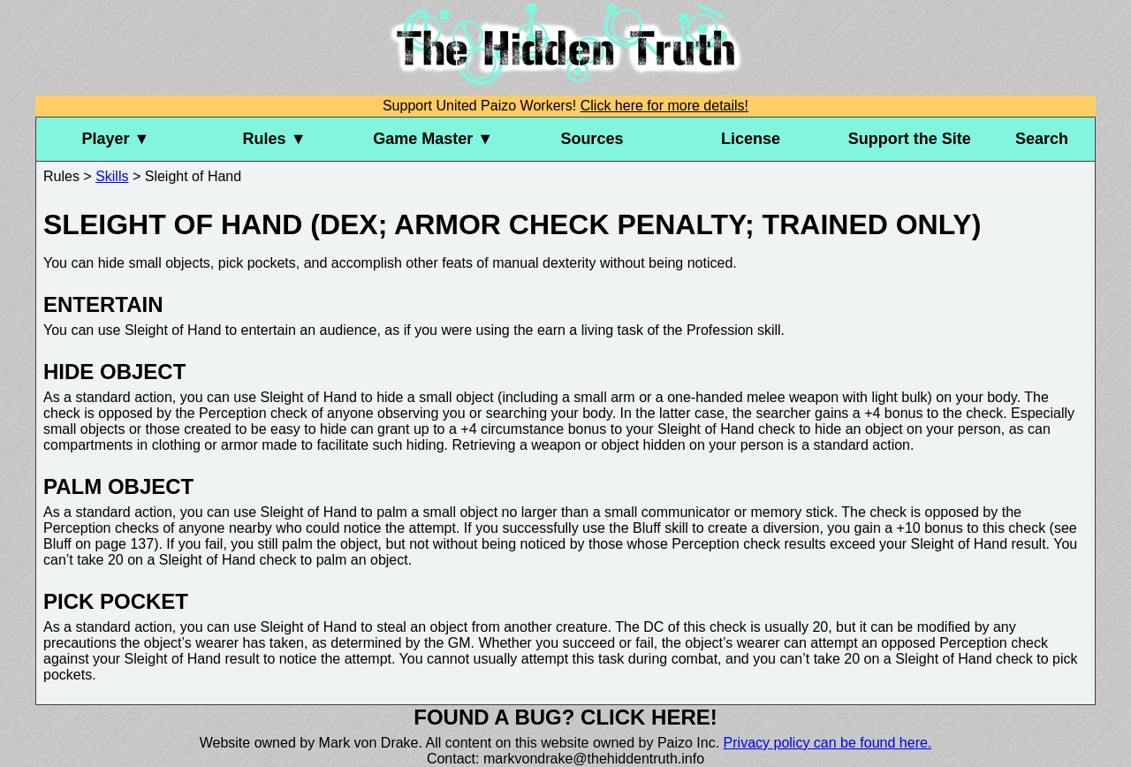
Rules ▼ (275, 139)
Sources (591, 139)
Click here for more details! (664, 105)
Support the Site (909, 139)
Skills (111, 176)
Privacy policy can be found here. (828, 742)
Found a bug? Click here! (565, 717)
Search (1041, 139)
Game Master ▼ (433, 139)
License (750, 139)
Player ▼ (115, 139)
